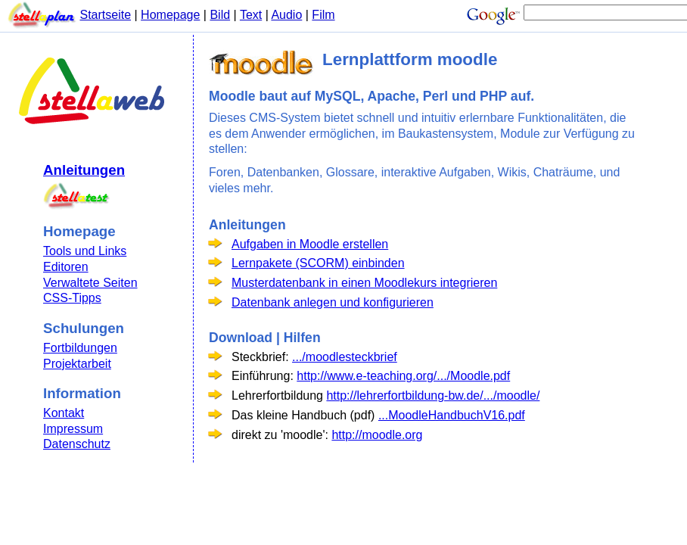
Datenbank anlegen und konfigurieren (333, 302)
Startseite (105, 14)
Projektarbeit (77, 363)
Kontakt (63, 412)
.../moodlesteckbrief (344, 356)
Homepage (170, 14)
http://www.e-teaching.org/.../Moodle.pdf (403, 375)
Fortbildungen (80, 347)
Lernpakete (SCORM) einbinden (318, 263)
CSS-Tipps (72, 297)
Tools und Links (84, 250)
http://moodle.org (376, 434)
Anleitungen (84, 170)
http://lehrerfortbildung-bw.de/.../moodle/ (432, 395)
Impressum (73, 428)
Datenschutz (76, 444)
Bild (220, 14)
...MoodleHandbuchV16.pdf (451, 415)
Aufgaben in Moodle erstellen (310, 244)
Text (251, 14)
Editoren (66, 266)
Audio (286, 14)
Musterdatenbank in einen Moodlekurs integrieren (364, 282)
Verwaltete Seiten (90, 282)
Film (323, 14)
